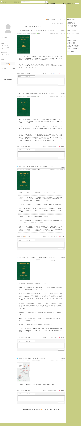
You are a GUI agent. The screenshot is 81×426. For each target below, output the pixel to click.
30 (49, 26)
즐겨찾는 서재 (70, 3)
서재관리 (58, 3)
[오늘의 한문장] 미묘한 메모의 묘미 (28, 358)
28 (45, 26)
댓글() (63, 30)
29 (47, 26)
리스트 (2, 43)
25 (39, 26)
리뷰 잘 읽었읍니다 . (72, 42)
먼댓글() (23, 73)
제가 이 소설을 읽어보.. (73, 48)
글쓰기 (64, 3)
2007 (7, 63)
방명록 (2, 59)
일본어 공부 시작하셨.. (73, 46)
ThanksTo (61, 73)
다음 (52, 26)
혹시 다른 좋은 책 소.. (73, 40)
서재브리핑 (52, 3)
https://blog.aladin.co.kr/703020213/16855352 (26, 360)
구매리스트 (6, 47)
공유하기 (50, 73)
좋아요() (27, 73)
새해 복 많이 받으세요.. (73, 45)
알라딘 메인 (17, 2)
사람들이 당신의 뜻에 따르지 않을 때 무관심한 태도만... (34, 166)
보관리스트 (6, 45)
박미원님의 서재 (8, 11)
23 (35, 26)
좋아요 (44, 73)
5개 (58, 23)
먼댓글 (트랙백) (70, 51)
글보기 (48, 19)
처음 (24, 26)
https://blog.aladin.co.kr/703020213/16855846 (26, 169)
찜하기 (55, 73)
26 (41, 26)
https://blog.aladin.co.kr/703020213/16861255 (26, 33)
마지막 (56, 26)
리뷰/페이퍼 (4, 52)
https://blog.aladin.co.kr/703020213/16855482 (26, 260)
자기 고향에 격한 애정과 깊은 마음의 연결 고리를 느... (33, 93)
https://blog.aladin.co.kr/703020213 (11, 12)
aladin (10, 79)
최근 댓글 (69, 37)
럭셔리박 (52, 33)
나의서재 (46, 3)
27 (43, 26)
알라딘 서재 (6, 2)
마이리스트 (6, 48)
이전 (28, 26)
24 (37, 26)
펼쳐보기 (54, 23)
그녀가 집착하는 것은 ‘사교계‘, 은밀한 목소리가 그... (33, 30)
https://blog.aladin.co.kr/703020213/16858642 (26, 96)
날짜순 (62, 23)
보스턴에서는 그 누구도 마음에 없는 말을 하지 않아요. (33, 257)
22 (33, 26)
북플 (11, 2)
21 (31, 26)
